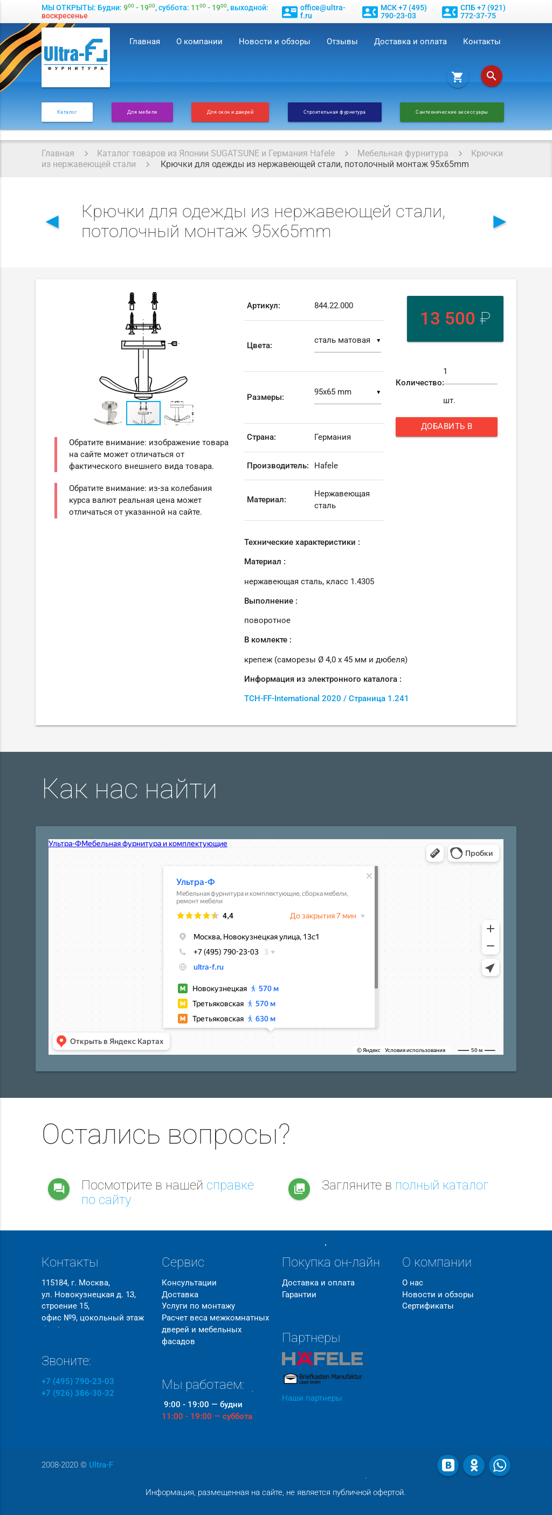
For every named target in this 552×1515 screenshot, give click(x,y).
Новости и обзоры (274, 41)
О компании (199, 41)
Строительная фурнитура (334, 112)
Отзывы (342, 41)
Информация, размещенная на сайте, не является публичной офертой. (276, 1492)
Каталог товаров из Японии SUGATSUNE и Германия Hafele (216, 153)
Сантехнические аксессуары (452, 112)
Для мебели (142, 112)
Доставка (180, 1294)
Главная (144, 41)
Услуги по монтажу (198, 1306)
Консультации (189, 1283)
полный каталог (441, 1185)
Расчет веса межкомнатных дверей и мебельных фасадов (215, 1329)
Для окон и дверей (230, 112)
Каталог (67, 112)
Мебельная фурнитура (402, 153)
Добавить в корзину (450, 429)
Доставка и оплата (410, 41)
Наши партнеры (312, 1398)
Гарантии (299, 1294)
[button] (222, 301)
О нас (412, 1283)
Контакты (482, 41)
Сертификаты (428, 1306)
